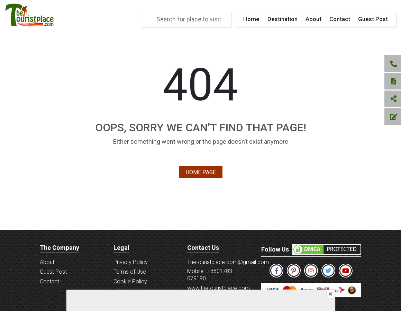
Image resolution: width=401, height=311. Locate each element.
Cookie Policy (130, 281)
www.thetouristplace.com (218, 288)
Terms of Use (129, 271)
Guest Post (373, 19)
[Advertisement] (201, 300)
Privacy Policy (130, 262)
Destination (282, 19)
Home (251, 19)
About (313, 19)
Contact (339, 19)
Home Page (200, 172)
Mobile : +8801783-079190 (210, 275)
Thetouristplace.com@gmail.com (228, 262)
